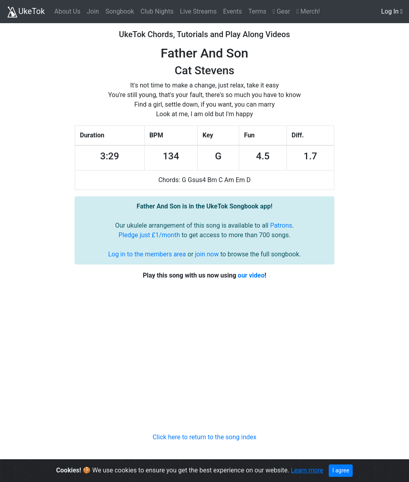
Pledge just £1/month (149, 235)
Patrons (281, 225)
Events (232, 11)
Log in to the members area (147, 254)
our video (251, 275)
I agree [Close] (340, 470)
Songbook (119, 11)
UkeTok (25, 12)
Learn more (307, 470)
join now (207, 254)
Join (93, 11)
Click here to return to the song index (204, 437)
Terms (257, 11)
